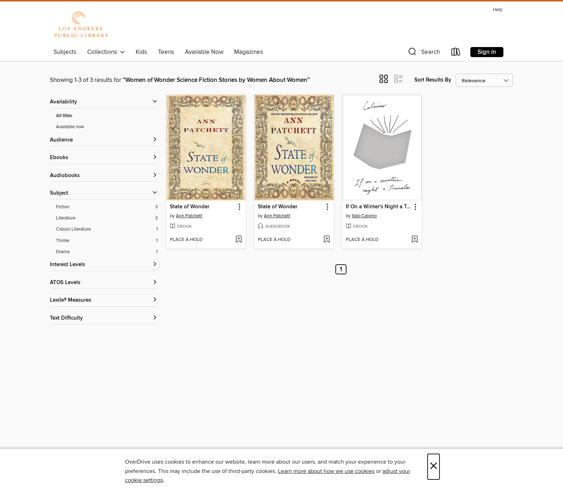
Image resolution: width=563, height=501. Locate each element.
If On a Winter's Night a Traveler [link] (378, 207)
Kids (141, 52)
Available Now (204, 52)
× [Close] (433, 467)
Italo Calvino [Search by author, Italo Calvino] (364, 216)
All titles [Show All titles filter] (64, 116)
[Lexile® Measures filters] (104, 300)
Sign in (487, 52)
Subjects (64, 52)
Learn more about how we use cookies (326, 471)
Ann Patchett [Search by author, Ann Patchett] (189, 216)
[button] (423, 53)
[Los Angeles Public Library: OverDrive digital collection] (81, 25)
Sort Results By (432, 79)
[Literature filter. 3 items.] (107, 218)
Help (497, 10)
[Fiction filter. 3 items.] (107, 207)
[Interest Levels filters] (104, 265)
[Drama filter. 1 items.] (107, 252)
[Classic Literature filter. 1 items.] (107, 229)
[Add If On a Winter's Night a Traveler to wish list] (414, 240)
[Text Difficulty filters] (104, 318)
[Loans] (456, 53)
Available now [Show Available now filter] (70, 127)
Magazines (248, 52)
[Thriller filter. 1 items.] (107, 241)
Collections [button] (106, 52)
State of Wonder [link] (189, 207)
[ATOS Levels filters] (104, 283)
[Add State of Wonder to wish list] (238, 240)
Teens (166, 52)
